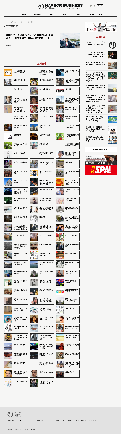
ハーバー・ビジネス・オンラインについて (20, 420)
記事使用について (42, 420)
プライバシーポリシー (58, 420)
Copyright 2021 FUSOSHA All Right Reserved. (21, 429)
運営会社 (83, 420)
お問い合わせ (93, 420)
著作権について (72, 420)
